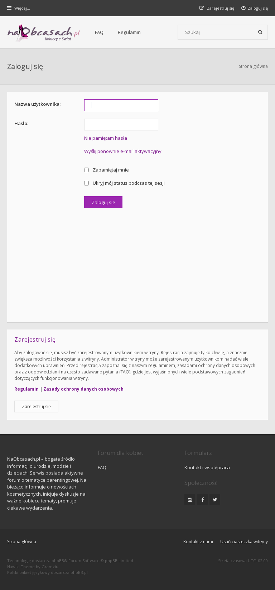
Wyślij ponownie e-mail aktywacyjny (122, 151)
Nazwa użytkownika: (37, 104)
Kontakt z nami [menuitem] (198, 542)
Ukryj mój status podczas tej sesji (124, 183)
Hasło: (21, 123)
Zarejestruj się (36, 406)
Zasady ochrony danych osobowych (83, 389)
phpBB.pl (79, 572)
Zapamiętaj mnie (106, 170)
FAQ (99, 32)
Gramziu (50, 566)
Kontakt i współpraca (207, 467)
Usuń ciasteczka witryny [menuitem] (244, 542)
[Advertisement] (137, 262)
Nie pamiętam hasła (105, 138)
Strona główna (253, 66)
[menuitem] (254, 8)
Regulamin (129, 32)
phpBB (58, 560)
